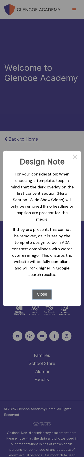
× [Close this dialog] (75, 157)
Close (42, 294)
